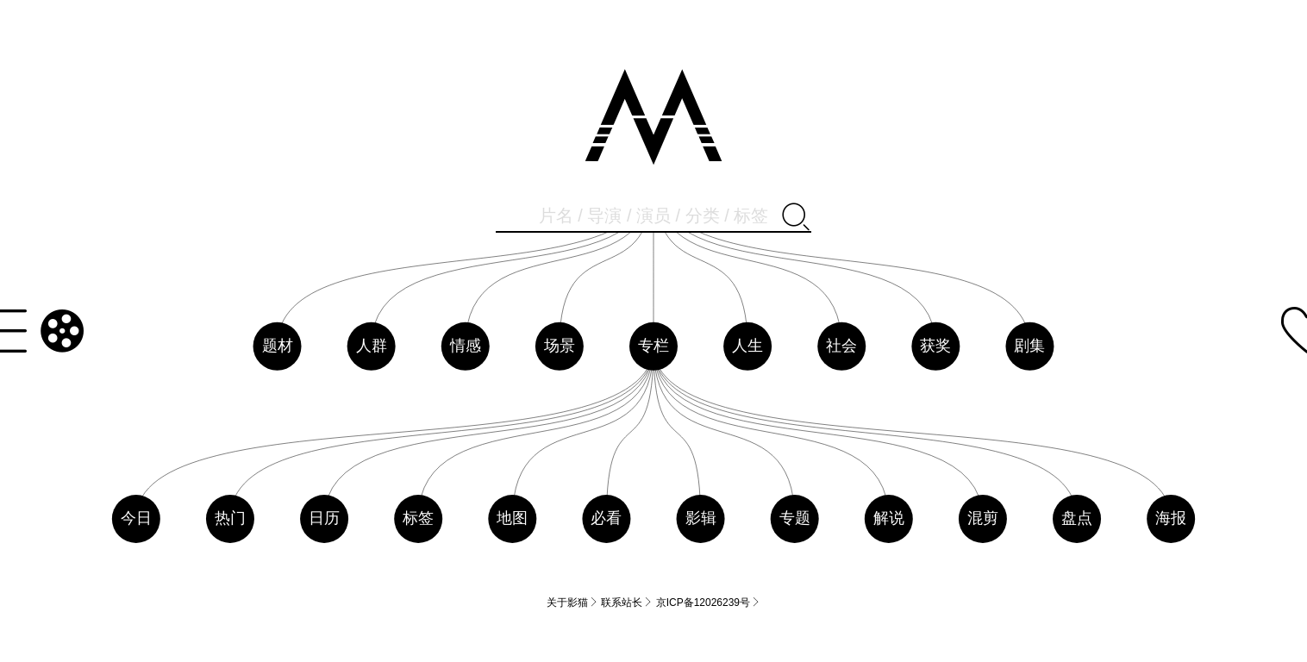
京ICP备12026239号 (708, 602)
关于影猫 (572, 602)
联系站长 (627, 602)
